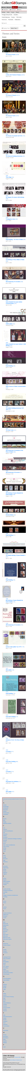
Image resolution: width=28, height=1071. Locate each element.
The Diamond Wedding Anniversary (14, 156)
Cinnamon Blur (17, 1057)
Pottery (4, 969)
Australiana (5, 814)
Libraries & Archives (7, 913)
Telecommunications (7, 1016)
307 (7, 557)
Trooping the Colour (10, 219)
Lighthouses (5, 914)
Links (20, 7)
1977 (7, 645)
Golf (4, 893)
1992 (7, 471)
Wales (4, 1039)
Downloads (13, 9)
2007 (7, 154)
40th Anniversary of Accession (13, 472)
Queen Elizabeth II (7, 978)
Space (4, 999)
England (5, 874)
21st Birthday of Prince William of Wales (15, 259)
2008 (7, 134)
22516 (18, 95)
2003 (7, 258)
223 (9, 409)
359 (7, 261)
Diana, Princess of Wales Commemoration (16, 386)
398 (7, 198)
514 (12, 771)
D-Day (4, 855)
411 (12, 751)
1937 (7, 770)
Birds (4, 820)
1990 (7, 491)
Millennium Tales (6, 937)
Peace (4, 960)
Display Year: (6, 28)
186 (14, 452)
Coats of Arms (6, 846)
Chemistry (5, 834)
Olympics (5, 951)
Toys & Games (6, 1026)
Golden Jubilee (9, 324)
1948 (7, 760)
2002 (7, 300)
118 (17, 716)
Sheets (17, 12)
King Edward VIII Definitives (12, 781)
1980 (7, 598)
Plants (4, 963)
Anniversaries (6, 812)
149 (13, 670)
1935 (7, 790)
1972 (7, 715)
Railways (5, 984)
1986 (7, 533)
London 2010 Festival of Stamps (13, 75)
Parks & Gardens (6, 958)
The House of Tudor (10, 115)
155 (22, 625)
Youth (4, 1047)
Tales (4, 1015)
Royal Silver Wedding (10, 716)
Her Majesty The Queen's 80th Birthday (15, 197)
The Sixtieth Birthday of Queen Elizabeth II (15, 555)
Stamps (3, 12)
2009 (7, 114)
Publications (5, 9)
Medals (4, 926)
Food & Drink (6, 883)
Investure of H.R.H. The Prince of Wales (15, 740)
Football (4, 884)
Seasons (5, 1006)
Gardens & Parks (6, 889)
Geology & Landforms (7, 890)
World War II (5, 1037)
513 (20, 781)
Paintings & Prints (7, 957)
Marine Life (5, 923)
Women (4, 1034)
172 (14, 602)
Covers (12, 12)
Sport (4, 1001)
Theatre (4, 1019)
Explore (15, 7)
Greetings (5, 892)
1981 (7, 578)
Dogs (4, 860)
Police (4, 964)
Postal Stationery (6, 17)
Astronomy (5, 809)
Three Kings (8, 177)
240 (14, 366)
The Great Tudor (9, 430)
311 (14, 535)
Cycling (4, 848)
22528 (17, 54)
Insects (4, 908)
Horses (4, 901)
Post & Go (4, 19)
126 (14, 693)
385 (16, 219)
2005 (7, 217)
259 (11, 345)
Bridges (4, 821)
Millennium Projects (7, 939)
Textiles (4, 1018)
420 (13, 177)
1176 (23, 646)
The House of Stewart (11, 95)
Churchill (5, 840)
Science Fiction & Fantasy (8, 996)
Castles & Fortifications (8, 831)
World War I (5, 1036)
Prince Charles (6, 974)
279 (15, 303)
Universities (5, 1030)
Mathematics (6, 925)
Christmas (5, 837)
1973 (7, 692)
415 (13, 791)
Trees (4, 1022)
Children (5, 835)
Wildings (5, 1042)
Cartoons (5, 829)
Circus (4, 843)
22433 (17, 115)
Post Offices (5, 968)
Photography (6, 961)
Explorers (5, 872)
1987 (7, 513)
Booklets (16, 14)
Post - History (6, 966)
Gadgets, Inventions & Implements (10, 895)
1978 (7, 623)
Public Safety (6, 971)
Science (4, 995)
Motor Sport (5, 934)
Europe (4, 870)
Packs (8, 12)
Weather (5, 1041)
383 (24, 239)
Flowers (4, 880)
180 (14, 580)
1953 (7, 750)
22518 (22, 75)
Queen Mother (6, 980)
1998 (7, 385)
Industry (5, 907)
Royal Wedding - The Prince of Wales (14, 239)
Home (3, 7)
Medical (4, 928)
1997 (7, 406)
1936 (7, 780)
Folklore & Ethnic (6, 881)
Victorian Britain (9, 515)
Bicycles (4, 818)
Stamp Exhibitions (7, 1003)
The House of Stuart (10, 54)
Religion (4, 986)
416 (14, 324)
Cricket (4, 849)
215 (15, 430)
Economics (5, 866)
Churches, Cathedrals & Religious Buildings (12, 838)
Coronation (8, 751)
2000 (7, 342)
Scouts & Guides (6, 1007)
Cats (4, 832)
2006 (7, 175)
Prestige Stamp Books (7, 14)
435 (23, 156)
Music (4, 933)
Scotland (5, 1004)
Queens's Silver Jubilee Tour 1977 (13, 646)
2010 (7, 53)
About (19, 9)
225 (7, 388)
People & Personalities (8, 972)
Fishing (4, 878)
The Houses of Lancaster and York (14, 135)
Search (9, 7)
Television (5, 1024)
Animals (4, 805)
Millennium (5, 936)
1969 (7, 738)
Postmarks (10, 19)
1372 (23, 135)
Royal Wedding (9, 366)
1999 (7, 364)
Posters (13, 17)
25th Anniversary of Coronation (13, 625)
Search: (4, 23)
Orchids (4, 949)
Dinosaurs (5, 858)
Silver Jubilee (8, 670)
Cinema (4, 841)
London (4, 917)
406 (17, 761)
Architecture (5, 808)
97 (6, 741)
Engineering (5, 867)
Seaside (5, 1009)
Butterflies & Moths (7, 823)
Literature (5, 916)
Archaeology (5, 806)
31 (20, 472)
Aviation (5, 811)
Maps (4, 922)
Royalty (4, 987)
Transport (5, 1021)
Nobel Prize (5, 943)
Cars (4, 827)
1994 (7, 449)
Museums (5, 931)
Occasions (5, 952)
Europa (4, 869)
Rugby (4, 989)
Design (4, 857)
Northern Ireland (6, 945)
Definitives (5, 861)
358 (22, 281)
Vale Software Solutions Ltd (16, 1060)
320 (14, 515)
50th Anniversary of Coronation (13, 281)
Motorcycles (5, 929)
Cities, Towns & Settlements (9, 845)
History (4, 902)
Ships (4, 998)
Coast (4, 851)
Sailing (4, 993)
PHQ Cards (18, 17)
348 (14, 494)
